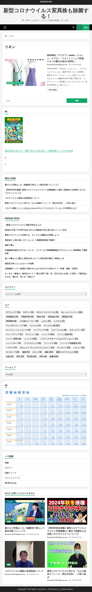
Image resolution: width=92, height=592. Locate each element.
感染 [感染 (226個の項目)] (49, 351)
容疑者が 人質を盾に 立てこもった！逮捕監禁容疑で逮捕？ (30, 240)
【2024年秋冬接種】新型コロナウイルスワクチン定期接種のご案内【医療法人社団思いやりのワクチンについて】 (66, 530)
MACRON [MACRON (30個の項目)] (11, 321)
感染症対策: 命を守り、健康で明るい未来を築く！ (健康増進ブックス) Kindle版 (39, 150)
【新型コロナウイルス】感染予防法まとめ (23, 224)
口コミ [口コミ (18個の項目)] (37, 351)
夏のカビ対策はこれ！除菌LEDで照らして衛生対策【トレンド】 (32, 184)
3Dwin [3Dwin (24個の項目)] (41, 316)
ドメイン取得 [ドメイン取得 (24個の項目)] (64, 334)
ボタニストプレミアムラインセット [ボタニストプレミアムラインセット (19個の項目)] (37, 347)
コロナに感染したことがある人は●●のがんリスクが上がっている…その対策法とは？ (41, 208)
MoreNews (68, 589)
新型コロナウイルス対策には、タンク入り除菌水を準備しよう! (32, 234)
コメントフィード (12, 477)
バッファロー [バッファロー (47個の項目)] (13, 343)
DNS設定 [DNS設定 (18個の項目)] (67, 316)
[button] (5, 27)
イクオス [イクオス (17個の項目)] (59, 321)
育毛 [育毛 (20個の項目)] (20, 356)
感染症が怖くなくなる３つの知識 (19, 263)
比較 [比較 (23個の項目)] (9, 356)
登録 (7, 462)
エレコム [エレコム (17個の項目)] (35, 325)
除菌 (8, 522)
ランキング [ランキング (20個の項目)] (63, 347)
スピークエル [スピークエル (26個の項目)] (59, 329)
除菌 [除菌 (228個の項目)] (54, 356)
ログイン (8, 467)
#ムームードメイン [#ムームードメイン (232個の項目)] (71, 312)
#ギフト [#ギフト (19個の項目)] (28, 312)
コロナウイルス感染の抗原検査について (22, 197)
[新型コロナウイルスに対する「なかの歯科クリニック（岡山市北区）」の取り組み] (67, 554)
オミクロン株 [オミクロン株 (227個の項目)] (52, 325)
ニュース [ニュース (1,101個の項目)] (30, 338)
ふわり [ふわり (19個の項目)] (46, 321)
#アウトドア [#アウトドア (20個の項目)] (13, 312)
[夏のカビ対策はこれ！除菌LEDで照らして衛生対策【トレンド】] (25, 511)
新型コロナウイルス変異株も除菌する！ (46, 13)
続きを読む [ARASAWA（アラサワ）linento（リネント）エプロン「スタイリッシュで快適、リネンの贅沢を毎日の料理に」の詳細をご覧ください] (54, 90)
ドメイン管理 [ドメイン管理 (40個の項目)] (13, 338)
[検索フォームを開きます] (74, 27)
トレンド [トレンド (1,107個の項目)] (48, 334)
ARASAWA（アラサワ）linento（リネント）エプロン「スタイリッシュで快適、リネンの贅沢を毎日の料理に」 (25, 72)
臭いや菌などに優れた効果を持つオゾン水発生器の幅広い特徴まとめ (34, 258)
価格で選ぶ (9, 245)
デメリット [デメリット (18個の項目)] (32, 334)
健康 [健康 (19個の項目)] (26, 351)
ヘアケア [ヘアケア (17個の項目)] (11, 347)
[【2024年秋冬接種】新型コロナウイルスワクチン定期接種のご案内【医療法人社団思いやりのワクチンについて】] (67, 511)
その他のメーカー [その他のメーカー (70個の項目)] (29, 321)
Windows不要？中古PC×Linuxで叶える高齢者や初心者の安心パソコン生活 (36, 229)
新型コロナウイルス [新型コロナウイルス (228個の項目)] (67, 351)
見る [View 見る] (82, 27)
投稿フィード (10, 472)
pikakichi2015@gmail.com (58, 65)
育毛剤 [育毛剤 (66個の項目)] (32, 356)
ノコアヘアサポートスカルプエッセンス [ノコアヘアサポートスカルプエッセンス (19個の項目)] (59, 338)
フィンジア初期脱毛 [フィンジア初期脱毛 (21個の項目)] (70, 343)
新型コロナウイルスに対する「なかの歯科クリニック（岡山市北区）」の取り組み (40, 202)
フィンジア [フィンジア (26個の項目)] (50, 343)
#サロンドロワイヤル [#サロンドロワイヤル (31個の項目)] (47, 312)
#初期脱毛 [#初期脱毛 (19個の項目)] (12, 316)
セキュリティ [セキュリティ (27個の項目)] (77, 329)
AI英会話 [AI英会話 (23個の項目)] (53, 316)
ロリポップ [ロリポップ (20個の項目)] (12, 351)
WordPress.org (10, 482)
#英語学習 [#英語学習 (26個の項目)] (27, 316)
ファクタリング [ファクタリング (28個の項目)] (32, 343)
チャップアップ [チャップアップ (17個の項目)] (14, 334)
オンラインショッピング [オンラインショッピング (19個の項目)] (18, 329)
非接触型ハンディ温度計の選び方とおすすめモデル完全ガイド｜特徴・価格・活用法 (41, 268)
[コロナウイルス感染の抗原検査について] (25, 554)
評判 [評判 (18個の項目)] (43, 356)
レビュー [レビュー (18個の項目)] (78, 347)
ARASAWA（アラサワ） (15, 83)
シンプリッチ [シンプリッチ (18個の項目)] (41, 329)
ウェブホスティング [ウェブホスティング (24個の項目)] (16, 325)
